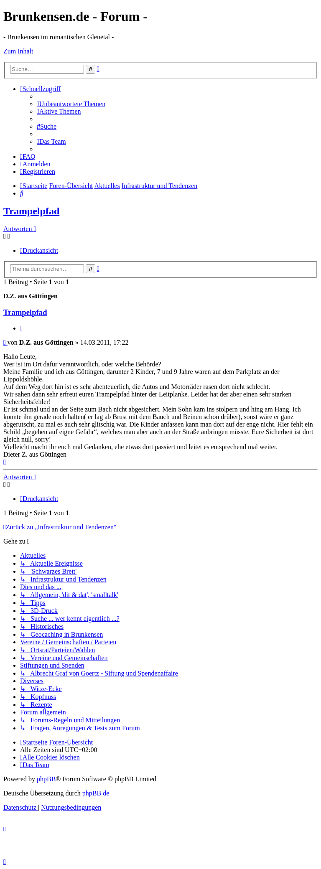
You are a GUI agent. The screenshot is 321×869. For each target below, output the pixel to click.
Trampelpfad (31, 211)
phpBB (46, 779)
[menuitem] (71, 103)
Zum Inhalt (18, 51)
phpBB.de (95, 793)
